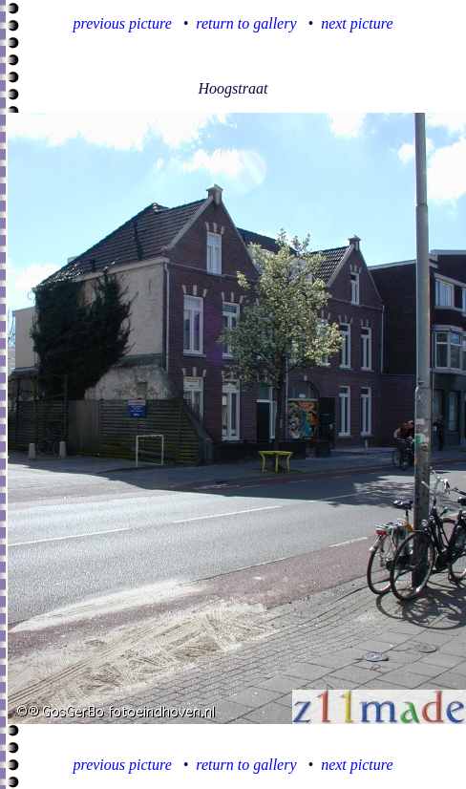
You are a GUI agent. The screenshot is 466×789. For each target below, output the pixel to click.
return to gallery (246, 23)
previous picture (123, 23)
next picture (356, 23)
